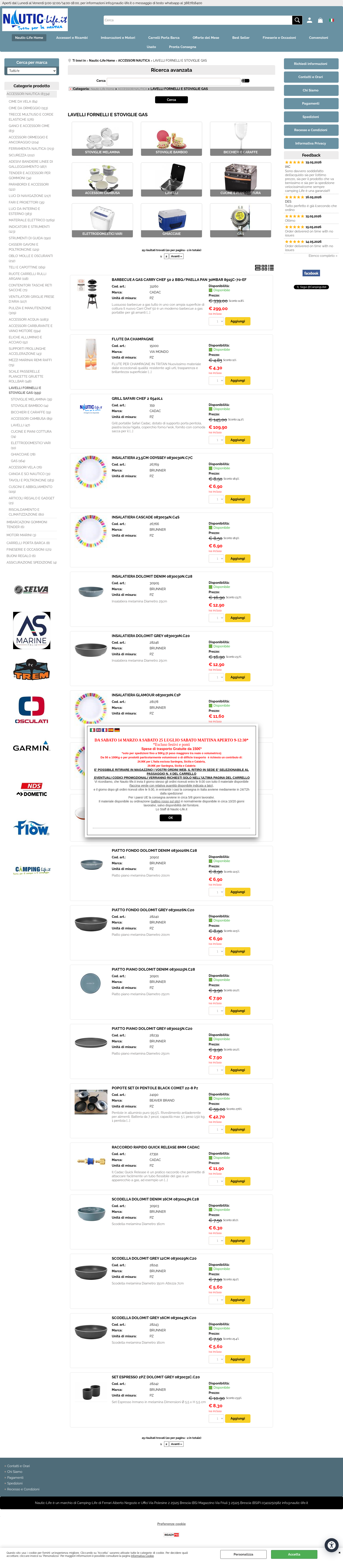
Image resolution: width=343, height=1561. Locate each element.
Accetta (294, 1554)
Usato (151, 47)
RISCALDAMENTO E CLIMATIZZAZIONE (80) (26, 512)
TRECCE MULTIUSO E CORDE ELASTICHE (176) (31, 117)
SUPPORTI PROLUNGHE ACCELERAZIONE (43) (27, 351)
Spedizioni (15, 1483)
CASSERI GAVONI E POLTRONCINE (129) (24, 247)
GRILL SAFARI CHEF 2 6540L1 (137, 398)
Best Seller (241, 38)
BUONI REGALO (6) (21, 556)
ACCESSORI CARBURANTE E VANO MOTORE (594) (30, 328)
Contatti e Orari (18, 1466)
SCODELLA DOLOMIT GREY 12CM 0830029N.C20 (154, 1258)
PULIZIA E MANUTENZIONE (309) (30, 310)
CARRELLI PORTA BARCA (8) (28, 543)
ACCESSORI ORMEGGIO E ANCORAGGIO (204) (28, 139)
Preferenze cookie (171, 1524)
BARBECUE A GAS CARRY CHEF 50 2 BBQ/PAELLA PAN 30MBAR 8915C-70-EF (179, 279)
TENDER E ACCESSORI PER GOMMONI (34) (30, 175)
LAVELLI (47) (20, 425)
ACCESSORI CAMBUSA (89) (31, 419)
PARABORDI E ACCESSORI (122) (29, 186)
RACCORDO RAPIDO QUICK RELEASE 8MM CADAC (156, 1147)
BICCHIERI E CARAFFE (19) (31, 412)
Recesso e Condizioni (23, 1489)
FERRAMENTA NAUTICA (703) (31, 149)
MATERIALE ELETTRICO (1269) (32, 220)
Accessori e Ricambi (72, 38)
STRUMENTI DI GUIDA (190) (30, 238)
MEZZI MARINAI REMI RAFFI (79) (30, 362)
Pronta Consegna (182, 47)
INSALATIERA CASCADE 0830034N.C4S (145, 517)
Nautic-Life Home (29, 38)
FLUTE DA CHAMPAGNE (133, 339)
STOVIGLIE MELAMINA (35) (31, 399)
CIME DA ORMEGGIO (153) (28, 108)
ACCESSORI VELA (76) (25, 467)
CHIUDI (339, 1552)
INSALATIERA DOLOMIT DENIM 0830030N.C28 (152, 576)
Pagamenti (15, 1478)
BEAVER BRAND (162, 1100)
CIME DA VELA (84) (23, 102)
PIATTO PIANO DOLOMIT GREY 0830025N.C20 (152, 1028)
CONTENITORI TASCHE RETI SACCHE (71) (30, 287)
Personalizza (243, 1554)
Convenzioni (318, 38)
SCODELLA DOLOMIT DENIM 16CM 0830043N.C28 (155, 1199)
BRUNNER (158, 470)
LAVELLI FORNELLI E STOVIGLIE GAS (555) (25, 390)
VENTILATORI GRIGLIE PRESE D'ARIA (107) (31, 299)
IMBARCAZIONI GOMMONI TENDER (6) (27, 524)
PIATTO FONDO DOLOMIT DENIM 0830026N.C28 (154, 850)
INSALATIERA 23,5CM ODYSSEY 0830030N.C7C (152, 457)
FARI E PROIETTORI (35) (26, 202)
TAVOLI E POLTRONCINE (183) (31, 480)
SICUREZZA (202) (22, 155)
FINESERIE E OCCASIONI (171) (29, 550)
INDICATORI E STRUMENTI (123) (29, 229)
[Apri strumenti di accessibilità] (332, 1545)
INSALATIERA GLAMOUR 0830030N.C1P (146, 695)
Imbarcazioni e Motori (118, 38)
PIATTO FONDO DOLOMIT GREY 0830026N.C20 (153, 910)
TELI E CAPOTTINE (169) (27, 267)
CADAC (155, 292)
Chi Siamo (14, 1472)
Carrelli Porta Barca (164, 38)
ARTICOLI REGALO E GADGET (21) (31, 500)
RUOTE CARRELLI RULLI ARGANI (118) (27, 276)
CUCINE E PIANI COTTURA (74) (31, 434)
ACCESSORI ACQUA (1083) (29, 319)
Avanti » (176, 256)
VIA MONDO (159, 352)
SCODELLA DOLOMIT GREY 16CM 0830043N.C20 (154, 1318)
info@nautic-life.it (119, 3)
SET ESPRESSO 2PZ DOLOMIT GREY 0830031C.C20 (156, 1377)
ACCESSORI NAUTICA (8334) (28, 94)
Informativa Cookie (142, 1555)
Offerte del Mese (206, 38)
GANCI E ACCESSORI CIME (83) (29, 128)
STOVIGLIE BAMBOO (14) (29, 406)
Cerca (101, 81)
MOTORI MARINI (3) (21, 535)
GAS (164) (18, 461)
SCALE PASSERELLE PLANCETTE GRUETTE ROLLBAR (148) (26, 376)
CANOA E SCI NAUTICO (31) (29, 474)
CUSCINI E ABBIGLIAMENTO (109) (30, 489)
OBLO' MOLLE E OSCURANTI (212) (31, 258)
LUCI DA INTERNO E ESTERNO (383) (24, 211)
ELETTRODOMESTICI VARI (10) (31, 445)
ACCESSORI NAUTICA (132, 89)
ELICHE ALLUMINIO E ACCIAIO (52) (25, 339)
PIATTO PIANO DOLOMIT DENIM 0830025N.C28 (153, 969)
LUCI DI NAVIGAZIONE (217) (30, 196)
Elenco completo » (323, 256)
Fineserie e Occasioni (279, 38)
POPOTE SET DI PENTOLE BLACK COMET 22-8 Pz (155, 1088)
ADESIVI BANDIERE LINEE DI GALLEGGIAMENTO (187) (31, 164)
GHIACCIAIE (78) (23, 454)
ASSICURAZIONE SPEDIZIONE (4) (32, 562)
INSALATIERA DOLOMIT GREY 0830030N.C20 (151, 636)
